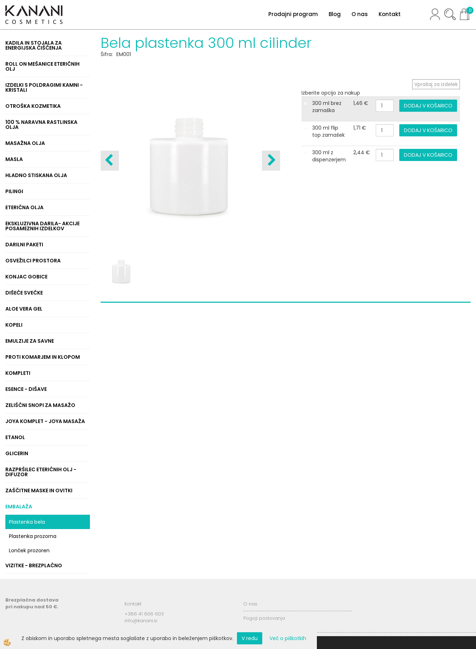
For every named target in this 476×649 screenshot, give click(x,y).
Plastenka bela (27, 521)
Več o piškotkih (287, 638)
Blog (335, 14)
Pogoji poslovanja (264, 618)
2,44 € (361, 152)
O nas (359, 14)
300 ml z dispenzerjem (329, 156)
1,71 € (359, 127)
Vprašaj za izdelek (436, 84)
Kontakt (390, 14)
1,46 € (360, 103)
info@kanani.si (141, 620)
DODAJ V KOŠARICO (428, 105)
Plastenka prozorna (32, 536)
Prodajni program (293, 14)
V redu (250, 638)
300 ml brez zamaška (326, 107)
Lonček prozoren (29, 550)
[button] (271, 161)
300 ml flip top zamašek (328, 131)
